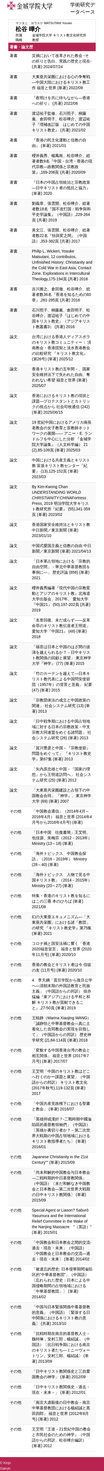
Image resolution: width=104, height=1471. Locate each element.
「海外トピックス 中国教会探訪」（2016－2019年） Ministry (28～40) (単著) (59, 859)
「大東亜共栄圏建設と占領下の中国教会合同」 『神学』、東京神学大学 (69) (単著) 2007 (61, 795)
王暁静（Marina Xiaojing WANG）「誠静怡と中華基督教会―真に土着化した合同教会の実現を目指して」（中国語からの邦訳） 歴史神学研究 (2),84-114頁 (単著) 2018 (61, 1029)
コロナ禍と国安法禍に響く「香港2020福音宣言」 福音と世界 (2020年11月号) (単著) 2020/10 (62, 949)
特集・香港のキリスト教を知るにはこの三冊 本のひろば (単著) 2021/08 (61, 901)
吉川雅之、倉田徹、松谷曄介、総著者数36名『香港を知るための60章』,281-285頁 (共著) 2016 (61, 294)
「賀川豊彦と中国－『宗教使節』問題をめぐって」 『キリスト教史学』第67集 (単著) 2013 (61, 753)
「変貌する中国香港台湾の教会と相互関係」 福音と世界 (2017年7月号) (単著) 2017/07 (61, 1055)
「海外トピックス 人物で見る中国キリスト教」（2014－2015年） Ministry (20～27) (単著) (62, 880)
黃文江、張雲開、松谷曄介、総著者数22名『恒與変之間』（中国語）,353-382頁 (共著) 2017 (61, 235)
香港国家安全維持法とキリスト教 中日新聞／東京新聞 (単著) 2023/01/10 (61, 530)
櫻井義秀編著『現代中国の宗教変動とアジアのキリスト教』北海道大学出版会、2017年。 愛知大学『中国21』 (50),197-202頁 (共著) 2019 (61, 599)
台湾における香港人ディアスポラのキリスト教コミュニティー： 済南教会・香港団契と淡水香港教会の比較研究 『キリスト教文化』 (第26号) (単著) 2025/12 (61, 347)
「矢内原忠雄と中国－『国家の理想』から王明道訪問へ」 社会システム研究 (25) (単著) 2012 (61, 774)
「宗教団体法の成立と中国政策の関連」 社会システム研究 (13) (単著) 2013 (61, 705)
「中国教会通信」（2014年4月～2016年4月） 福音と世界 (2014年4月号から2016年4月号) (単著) (62, 817)
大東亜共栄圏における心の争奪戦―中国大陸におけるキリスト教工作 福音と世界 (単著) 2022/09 (61, 82)
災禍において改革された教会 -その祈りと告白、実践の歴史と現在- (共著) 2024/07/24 (62, 61)
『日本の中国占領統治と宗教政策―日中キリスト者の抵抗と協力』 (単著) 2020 (61, 188)
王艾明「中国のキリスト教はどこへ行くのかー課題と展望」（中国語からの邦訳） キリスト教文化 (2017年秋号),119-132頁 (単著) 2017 (61, 1082)
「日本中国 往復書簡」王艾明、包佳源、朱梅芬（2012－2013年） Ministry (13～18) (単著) (62, 838)
